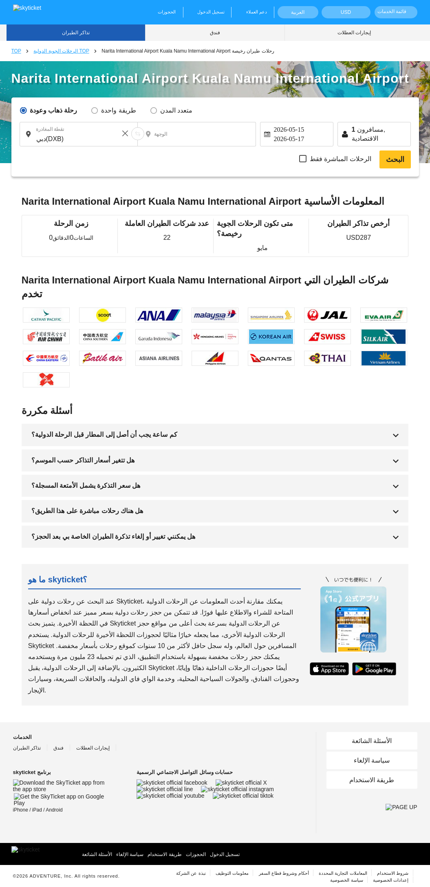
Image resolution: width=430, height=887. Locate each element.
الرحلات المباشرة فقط (340, 158)
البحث (395, 159)
